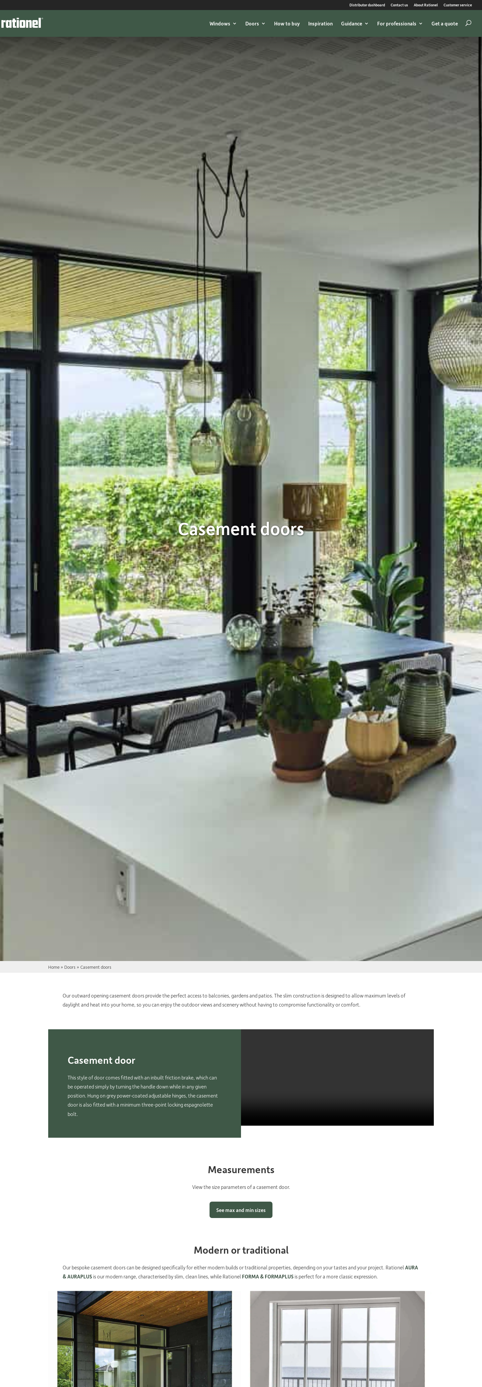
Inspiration (320, 23)
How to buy (287, 23)
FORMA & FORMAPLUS (268, 1278)
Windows (220, 23)
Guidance (351, 23)
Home (54, 967)
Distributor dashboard (367, 5)
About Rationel (426, 5)
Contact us (399, 5)
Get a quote (444, 23)
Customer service (458, 5)
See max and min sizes (241, 1213)
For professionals (396, 23)
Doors (252, 23)
